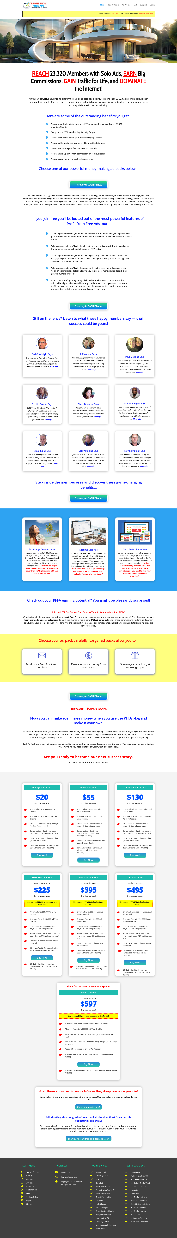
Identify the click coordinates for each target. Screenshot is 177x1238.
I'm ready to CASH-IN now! (89, 184)
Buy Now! (42, 855)
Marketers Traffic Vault (140, 1183)
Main (102, 5)
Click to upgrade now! (88, 1107)
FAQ (135, 5)
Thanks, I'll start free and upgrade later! (88, 1138)
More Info (54, 366)
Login (152, 5)
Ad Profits (126, 5)
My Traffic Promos (138, 1211)
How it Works (113, 5)
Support (143, 5)
